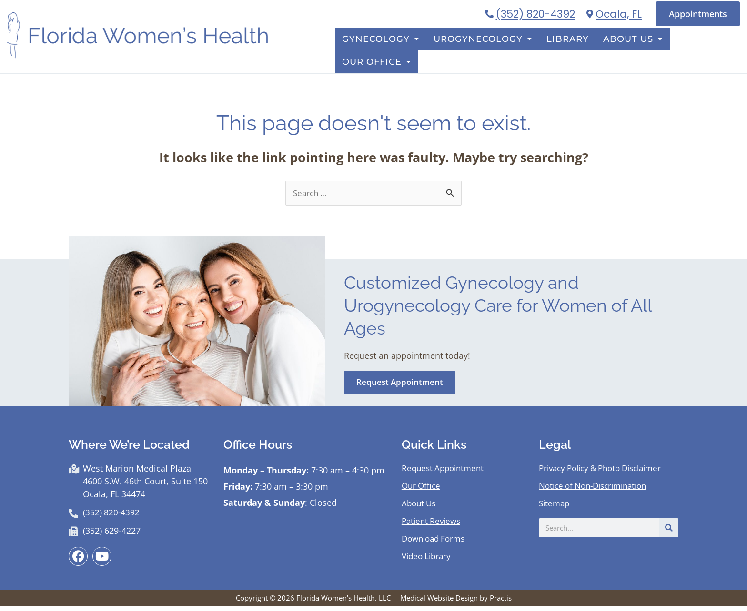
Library (573, 52)
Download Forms (436, 542)
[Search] (668, 532)
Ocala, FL (619, 14)
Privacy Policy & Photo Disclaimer (606, 472)
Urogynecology (498, 52)
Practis (501, 602)
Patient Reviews (433, 525)
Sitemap (555, 507)
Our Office (702, 52)
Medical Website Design (439, 602)
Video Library (428, 560)
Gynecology (406, 52)
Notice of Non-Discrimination (598, 489)
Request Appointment (445, 472)
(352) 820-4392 (535, 14)
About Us (631, 52)
